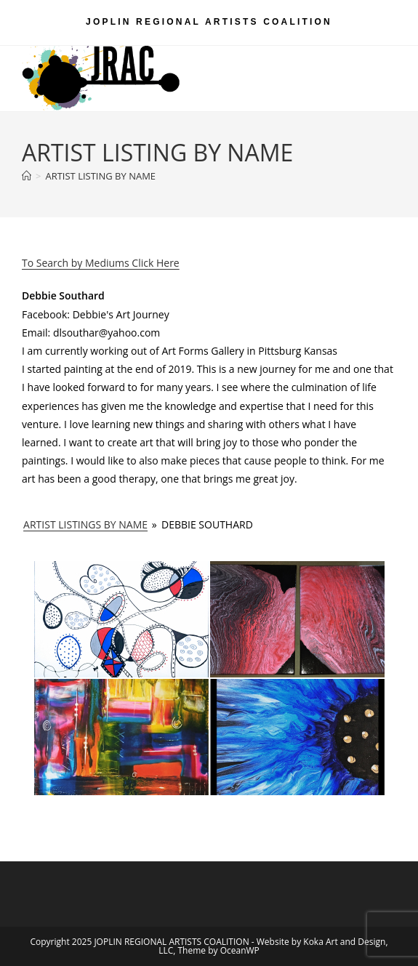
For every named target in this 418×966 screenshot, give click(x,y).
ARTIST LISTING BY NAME (100, 175)
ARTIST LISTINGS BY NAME (85, 524)
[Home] (26, 175)
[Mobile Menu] (374, 62)
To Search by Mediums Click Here (101, 263)
